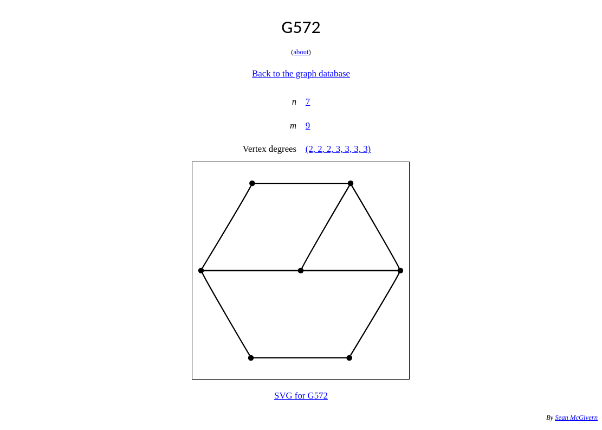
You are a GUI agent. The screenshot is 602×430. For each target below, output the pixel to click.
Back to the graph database (301, 73)
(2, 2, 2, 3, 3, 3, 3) (338, 149)
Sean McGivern (576, 417)
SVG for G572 (301, 395)
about (301, 52)
